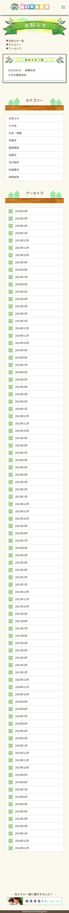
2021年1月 (21, 672)
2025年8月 (21, 270)
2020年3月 (21, 731)
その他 (12, 126)
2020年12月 (22, 679)
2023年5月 (21, 467)
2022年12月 (22, 504)
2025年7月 (21, 277)
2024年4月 (21, 387)
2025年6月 (21, 284)
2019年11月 (22, 760)
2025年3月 (21, 306)
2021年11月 (22, 599)
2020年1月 (21, 745)
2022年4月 (21, 562)
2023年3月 (21, 482)
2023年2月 (21, 489)
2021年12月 (22, 592)
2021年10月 (22, 606)
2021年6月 (21, 636)
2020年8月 (21, 709)
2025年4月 (21, 299)
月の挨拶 (14, 162)
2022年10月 (22, 518)
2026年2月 (21, 226)
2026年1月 (21, 233)
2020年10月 (22, 694)
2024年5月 (21, 379)
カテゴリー (14, 45)
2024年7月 (21, 365)
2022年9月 (21, 526)
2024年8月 (21, 357)
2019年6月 (21, 797)
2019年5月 (21, 804)
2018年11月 (22, 848)
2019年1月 (21, 833)
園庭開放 (14, 148)
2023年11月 (22, 423)
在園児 (12, 155)
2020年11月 (22, 687)
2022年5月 (21, 555)
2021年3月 (21, 658)
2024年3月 (21, 394)
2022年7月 (21, 540)
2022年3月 (21, 570)
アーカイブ (14, 48)
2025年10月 (22, 255)
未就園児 (14, 169)
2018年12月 (22, 841)
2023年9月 (21, 438)
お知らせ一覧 (16, 41)
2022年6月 (21, 548)
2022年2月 (21, 577)
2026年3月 (21, 218)
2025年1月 (21, 321)
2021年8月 (21, 621)
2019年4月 (21, 811)
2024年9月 (21, 350)
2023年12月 (22, 416)
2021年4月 (21, 650)
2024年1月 (21, 409)
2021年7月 (21, 628)
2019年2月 (21, 826)
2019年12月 (22, 753)
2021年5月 (21, 643)
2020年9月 (21, 701)
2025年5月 (21, 291)
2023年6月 (21, 460)
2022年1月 (21, 584)
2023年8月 (21, 445)
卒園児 (12, 140)
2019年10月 (22, 767)
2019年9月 (21, 775)
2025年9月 (21, 262)
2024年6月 (21, 372)
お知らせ (14, 118)
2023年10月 (22, 431)
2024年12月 (22, 328)
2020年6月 (21, 723)
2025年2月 (21, 313)
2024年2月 (21, 401)
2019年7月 (21, 789)
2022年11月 (22, 511)
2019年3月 (21, 819)
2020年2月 (21, 738)
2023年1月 (21, 496)
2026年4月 (21, 211)
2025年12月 (22, 240)
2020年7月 (21, 716)
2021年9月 (21, 614)
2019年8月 (21, 782)
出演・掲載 (15, 133)
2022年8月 (21, 533)
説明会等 (14, 177)
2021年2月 (21, 665)
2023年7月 (21, 453)
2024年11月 (22, 335)
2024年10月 (22, 343)
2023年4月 (21, 475)
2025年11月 (22, 248)
